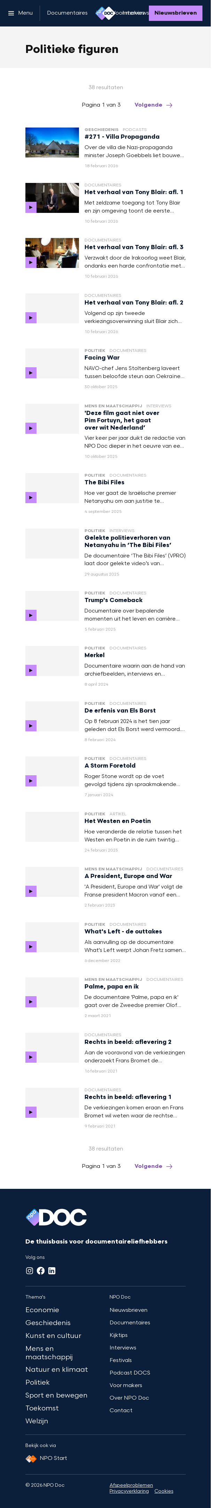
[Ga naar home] (105, 13)
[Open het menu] (20, 13)
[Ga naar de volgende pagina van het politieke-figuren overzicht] (154, 105)
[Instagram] (29, 1271)
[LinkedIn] (52, 1271)
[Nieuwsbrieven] (175, 13)
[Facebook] (41, 1271)
